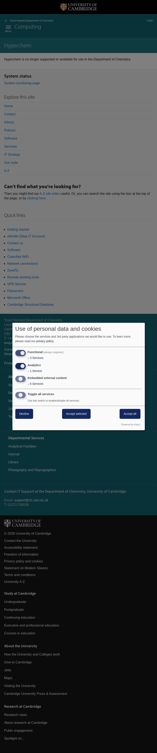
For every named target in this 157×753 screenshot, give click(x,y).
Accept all (130, 414)
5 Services (35, 384)
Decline (24, 414)
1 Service (35, 371)
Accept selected (76, 414)
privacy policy (45, 341)
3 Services (35, 358)
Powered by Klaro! (130, 424)
